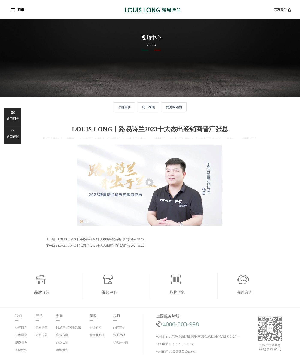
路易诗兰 (42, 328)
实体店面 (62, 336)
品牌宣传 (124, 107)
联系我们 (282, 10)
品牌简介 (21, 328)
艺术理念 (21, 336)
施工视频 (148, 107)
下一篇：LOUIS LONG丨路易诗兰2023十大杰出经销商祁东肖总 (95, 245)
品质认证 (62, 343)
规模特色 (21, 343)
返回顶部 (13, 136)
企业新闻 (96, 328)
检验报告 (62, 351)
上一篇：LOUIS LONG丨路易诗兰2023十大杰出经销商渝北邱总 (95, 239)
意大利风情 (97, 336)
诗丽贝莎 (42, 336)
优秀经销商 (174, 107)
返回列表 (13, 118)
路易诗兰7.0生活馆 (68, 328)
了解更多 (21, 351)
